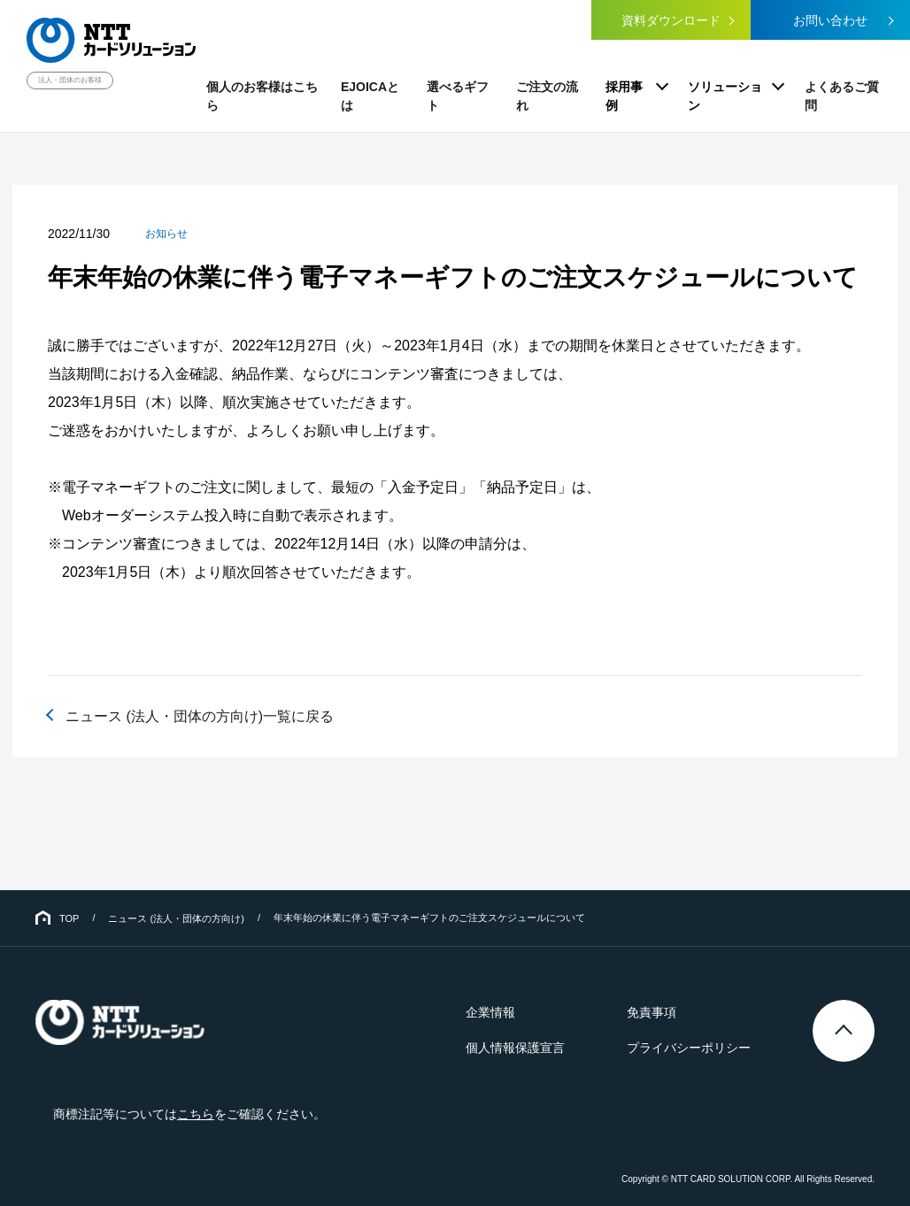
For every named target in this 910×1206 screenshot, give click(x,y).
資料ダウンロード (671, 20)
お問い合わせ (830, 20)
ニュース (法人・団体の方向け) (175, 918)
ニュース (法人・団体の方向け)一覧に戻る (200, 716)
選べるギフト (458, 96)
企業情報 (490, 1012)
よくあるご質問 (842, 96)
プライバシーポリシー (689, 1048)
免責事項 (651, 1012)
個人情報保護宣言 (515, 1048)
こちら (195, 1114)
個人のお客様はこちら (262, 96)
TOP (69, 918)
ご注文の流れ (547, 96)
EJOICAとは (370, 96)
